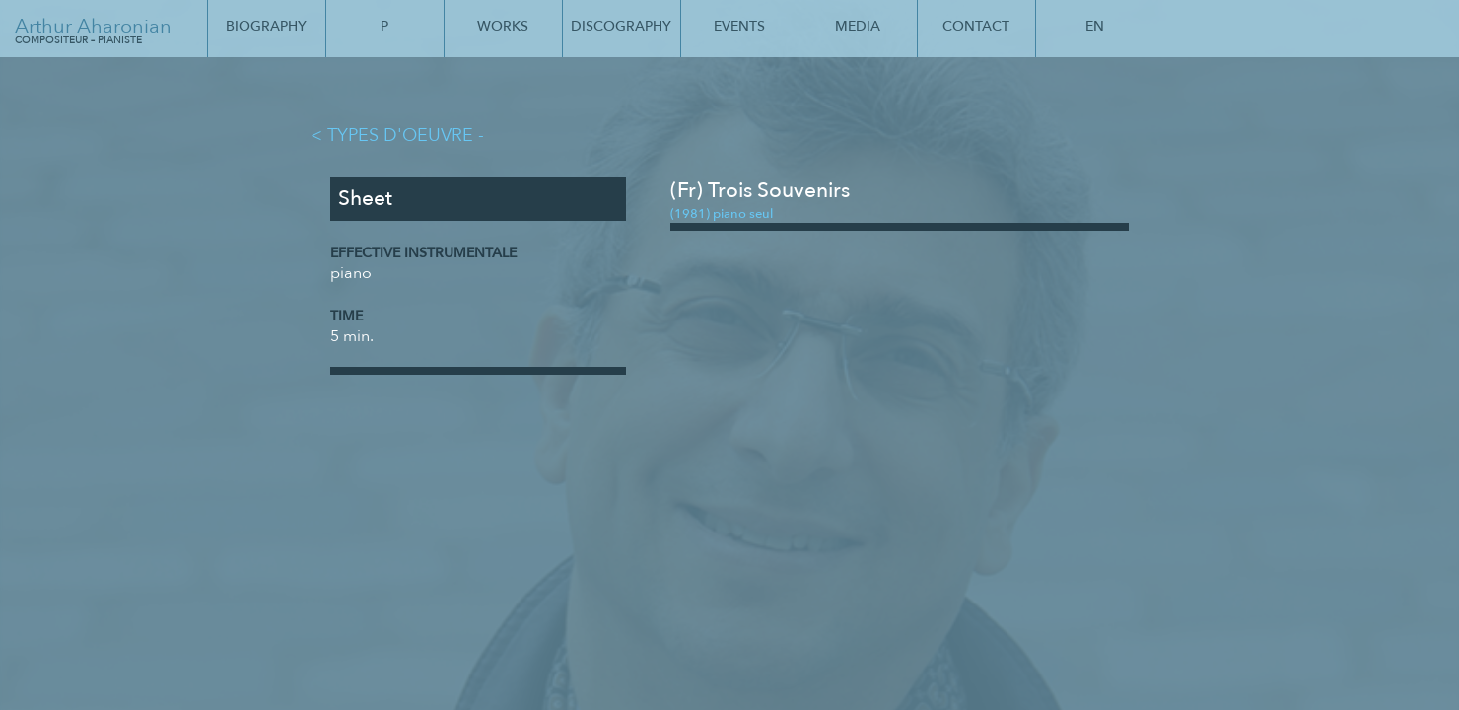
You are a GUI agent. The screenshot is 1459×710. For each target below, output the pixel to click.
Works (502, 26)
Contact (975, 26)
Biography (266, 26)
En (1094, 26)
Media (857, 26)
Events (739, 26)
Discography (621, 26)
